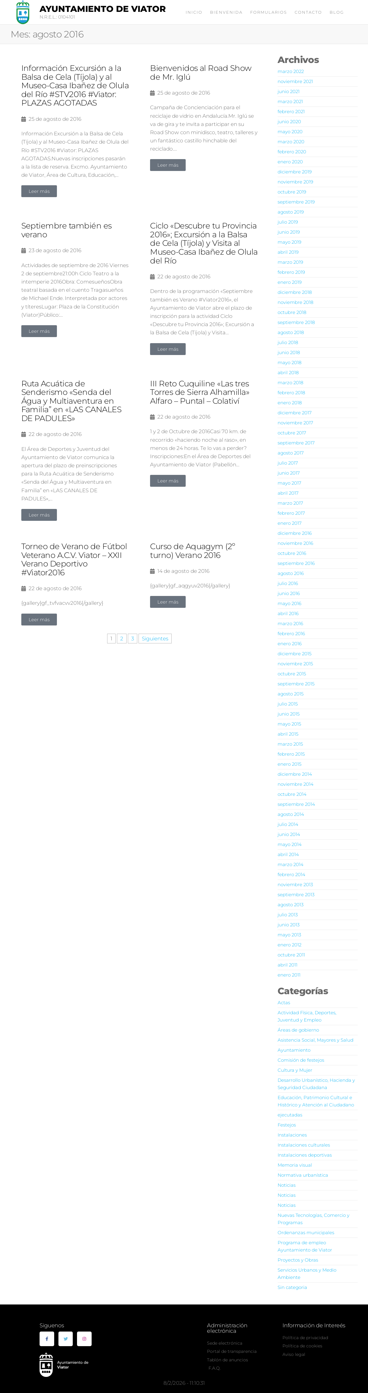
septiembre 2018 (296, 322)
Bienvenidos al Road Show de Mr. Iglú (200, 72)
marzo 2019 (290, 262)
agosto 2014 (291, 814)
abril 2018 (288, 372)
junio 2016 (289, 593)
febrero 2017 (291, 513)
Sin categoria (292, 1287)
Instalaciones (292, 1135)
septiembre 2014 (296, 804)
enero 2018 (290, 403)
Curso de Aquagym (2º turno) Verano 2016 (192, 551)
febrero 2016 (291, 633)
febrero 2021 (291, 111)
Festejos (287, 1125)
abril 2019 (288, 252)
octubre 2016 (292, 553)
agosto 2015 (290, 694)
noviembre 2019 (295, 182)
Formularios (268, 12)
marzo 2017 (290, 503)
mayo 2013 (289, 935)
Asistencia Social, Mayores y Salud (315, 1040)
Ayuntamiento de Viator (103, 9)
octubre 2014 (292, 794)
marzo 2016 (290, 623)
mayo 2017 (289, 483)
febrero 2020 (292, 152)
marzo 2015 (290, 744)
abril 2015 (288, 734)
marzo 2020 (291, 142)
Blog (337, 12)
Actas (284, 1002)
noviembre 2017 (295, 423)
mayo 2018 (289, 362)
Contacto (308, 12)
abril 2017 (288, 493)
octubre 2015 (292, 674)
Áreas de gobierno (298, 1030)
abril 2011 (287, 965)
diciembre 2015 (294, 653)
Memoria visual (295, 1165)
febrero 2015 (291, 754)
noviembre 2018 (295, 302)
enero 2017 (290, 523)
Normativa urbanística (303, 1175)
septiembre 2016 (296, 563)
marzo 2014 (290, 864)
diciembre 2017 (295, 413)
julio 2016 (288, 583)
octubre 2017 (292, 433)
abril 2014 (288, 854)
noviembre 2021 (295, 81)
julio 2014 (288, 824)
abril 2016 (288, 613)
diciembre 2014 (295, 774)
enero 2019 (290, 282)
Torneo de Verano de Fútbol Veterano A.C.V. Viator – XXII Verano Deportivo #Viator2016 (74, 559)
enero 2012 (289, 945)
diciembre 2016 (295, 533)
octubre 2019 (292, 192)
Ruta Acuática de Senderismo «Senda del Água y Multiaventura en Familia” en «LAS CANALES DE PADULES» (71, 401)
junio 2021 (289, 91)
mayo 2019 (289, 242)
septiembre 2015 (296, 684)
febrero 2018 (291, 392)
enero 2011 (289, 975)
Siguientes (155, 639)
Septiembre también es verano (66, 230)
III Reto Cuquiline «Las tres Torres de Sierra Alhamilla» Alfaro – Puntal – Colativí (199, 392)
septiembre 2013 (296, 894)
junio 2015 (289, 714)
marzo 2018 (290, 382)
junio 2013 (289, 925)
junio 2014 (289, 834)
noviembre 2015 (295, 664)
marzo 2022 (291, 71)
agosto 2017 (291, 453)
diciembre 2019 (295, 172)
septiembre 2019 (296, 202)
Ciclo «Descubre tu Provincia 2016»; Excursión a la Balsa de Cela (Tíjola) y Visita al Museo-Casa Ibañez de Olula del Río (204, 243)
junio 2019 (289, 232)
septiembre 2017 (296, 443)
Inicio (194, 12)
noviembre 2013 (295, 884)
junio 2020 (289, 121)
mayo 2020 (290, 131)
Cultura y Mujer (295, 1070)
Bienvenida (226, 12)
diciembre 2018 (295, 292)
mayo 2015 (289, 724)
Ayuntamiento (294, 1050)
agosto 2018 (291, 332)
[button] (39, 191)
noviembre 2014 (296, 784)
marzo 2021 (290, 101)
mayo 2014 (290, 844)
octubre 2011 (291, 955)
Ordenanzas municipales (306, 1232)
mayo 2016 (289, 603)
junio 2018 (289, 352)
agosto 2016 (291, 573)
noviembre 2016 (295, 543)
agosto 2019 (291, 212)
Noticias (287, 1185)
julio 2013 (288, 915)
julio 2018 (288, 342)
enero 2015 (289, 764)
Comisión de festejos (301, 1060)
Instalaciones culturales (304, 1145)
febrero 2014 (291, 874)
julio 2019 (288, 222)
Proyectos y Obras (298, 1260)
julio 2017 (288, 463)
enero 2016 (290, 643)
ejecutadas (290, 1115)
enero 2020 (290, 162)
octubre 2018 (292, 312)
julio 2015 (288, 704)
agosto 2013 (290, 904)
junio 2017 (289, 473)
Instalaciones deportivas (305, 1155)
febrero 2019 (291, 272)
